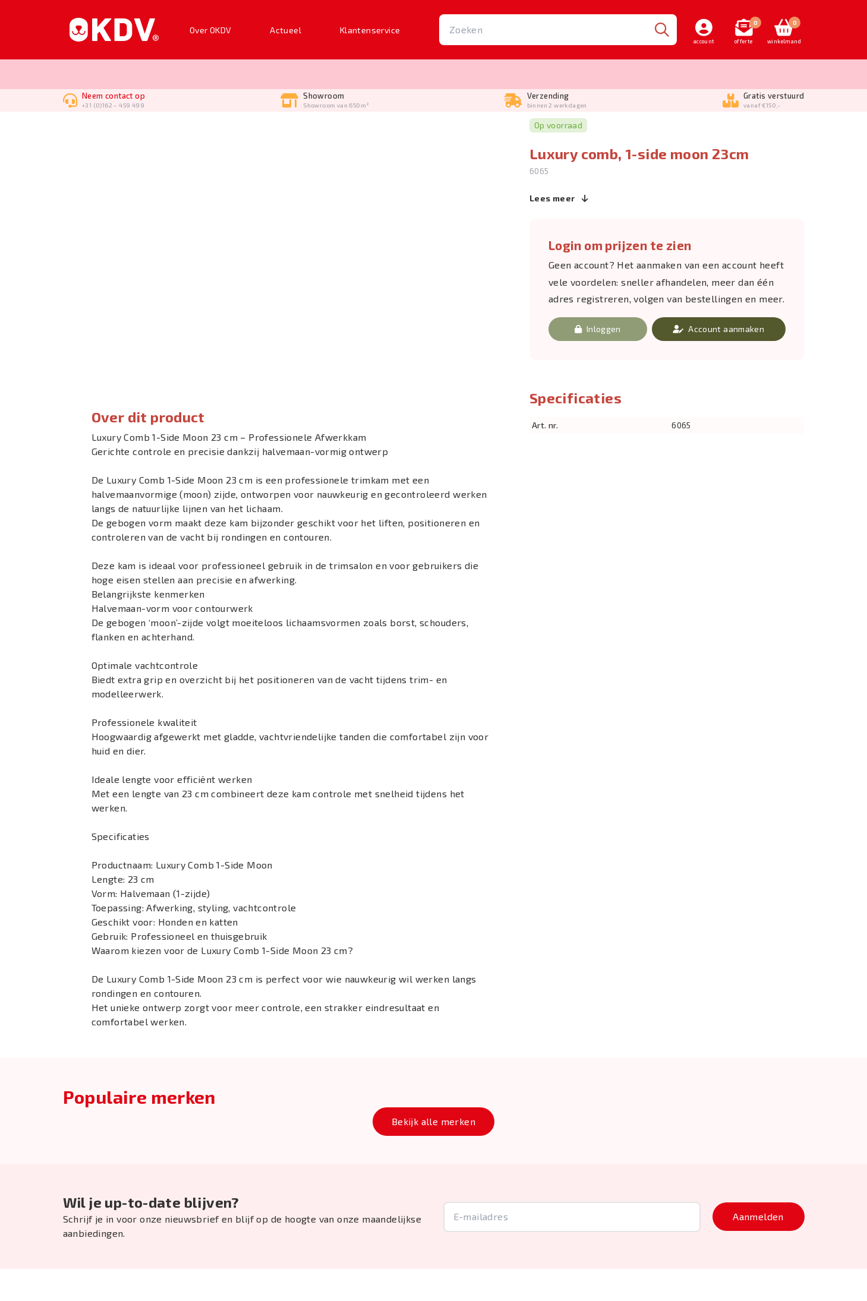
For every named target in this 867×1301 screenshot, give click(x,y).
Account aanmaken (718, 361)
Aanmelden (758, 1248)
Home (73, 133)
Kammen (161, 133)
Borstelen (115, 133)
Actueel (285, 30)
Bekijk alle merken (433, 1153)
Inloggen (598, 361)
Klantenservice (370, 30)
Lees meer (558, 230)
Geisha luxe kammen (227, 133)
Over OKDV (211, 30)
